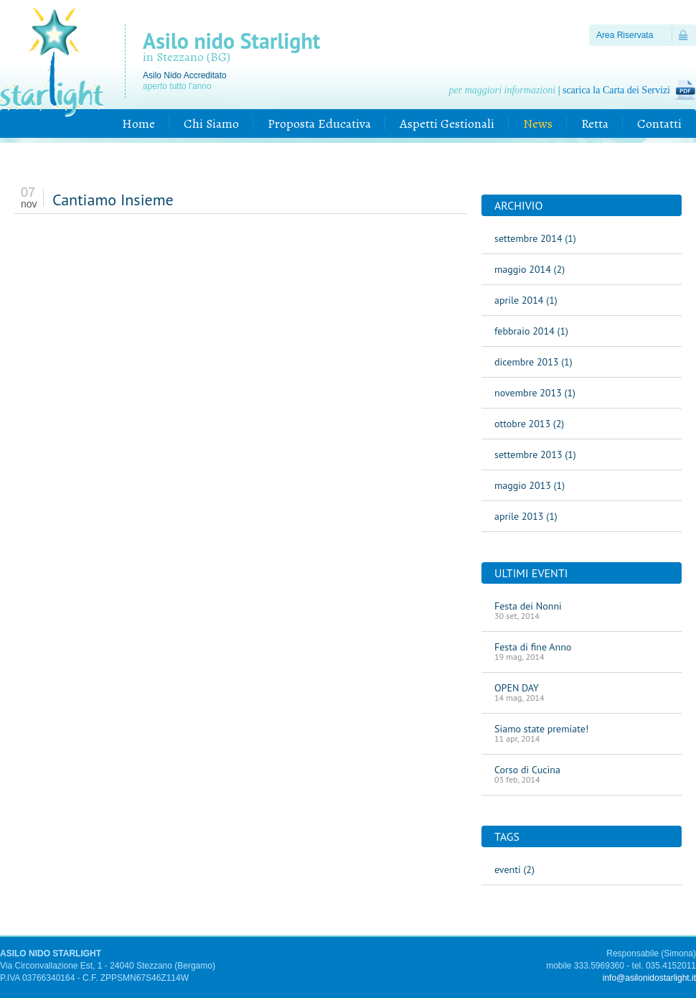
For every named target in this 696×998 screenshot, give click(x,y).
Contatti (659, 123)
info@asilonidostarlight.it (649, 978)
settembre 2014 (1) (535, 238)
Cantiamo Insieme (113, 200)
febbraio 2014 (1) (531, 331)
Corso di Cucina (581, 774)
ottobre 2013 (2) (529, 423)
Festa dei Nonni (581, 610)
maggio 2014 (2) (529, 269)
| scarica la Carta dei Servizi (559, 90)
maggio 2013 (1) (529, 485)
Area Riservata (624, 35)
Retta (594, 123)
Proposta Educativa (319, 123)
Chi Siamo (211, 123)
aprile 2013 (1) (526, 516)
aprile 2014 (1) (526, 300)
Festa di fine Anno (581, 651)
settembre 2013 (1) (535, 454)
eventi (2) (514, 869)
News (537, 123)
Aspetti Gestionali (447, 123)
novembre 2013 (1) (534, 392)
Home (138, 123)
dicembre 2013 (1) (533, 361)
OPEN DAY (581, 692)
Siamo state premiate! (581, 733)
